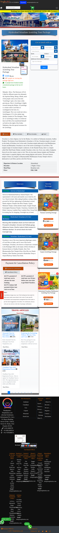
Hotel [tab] (44, 134)
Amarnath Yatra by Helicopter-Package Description (8, 335)
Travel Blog (40, 403)
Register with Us (48, 410)
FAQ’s (40, 412)
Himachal (26, 413)
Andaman (26, 402)
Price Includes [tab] (17, 134)
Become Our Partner (48, 405)
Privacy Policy (40, 409)
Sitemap (40, 415)
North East (26, 416)
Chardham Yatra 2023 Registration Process (9, 368)
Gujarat (26, 410)
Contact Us (48, 413)
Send (44, 67)
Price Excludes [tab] (32, 134)
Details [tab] (5, 134)
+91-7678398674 (14, 2)
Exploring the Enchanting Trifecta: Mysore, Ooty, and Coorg (29, 335)
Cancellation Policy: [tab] (11, 272)
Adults (32, 53)
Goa (26, 408)
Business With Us (7, 529)
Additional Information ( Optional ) (40, 59)
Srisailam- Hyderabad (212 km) (17, 236)
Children (46, 53)
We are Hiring (48, 408)
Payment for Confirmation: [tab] (13, 268)
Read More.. (6, 347)
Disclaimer (48, 416)
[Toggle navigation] (57, 8)
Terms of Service (40, 406)
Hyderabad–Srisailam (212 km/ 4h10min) (17, 218)
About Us (48, 402)
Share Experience (40, 418)
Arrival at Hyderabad (14, 191)
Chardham (26, 405)
